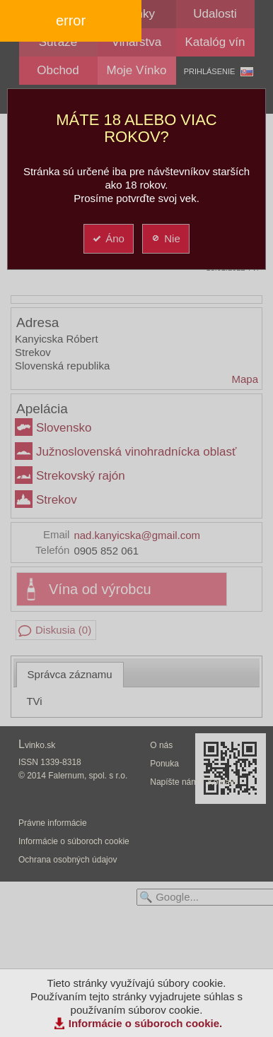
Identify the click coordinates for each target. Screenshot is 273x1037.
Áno (107, 238)
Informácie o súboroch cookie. (146, 1023)
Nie (165, 238)
